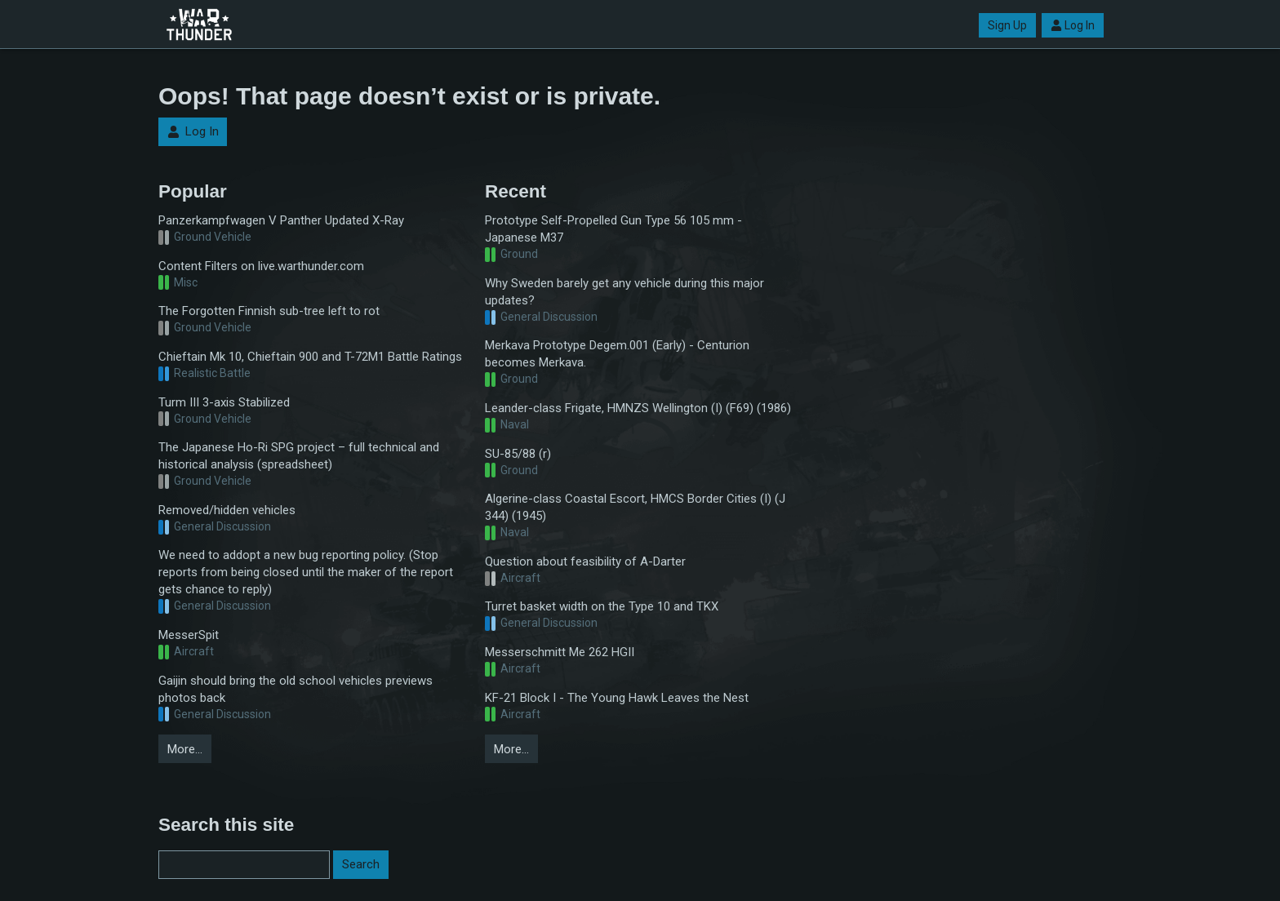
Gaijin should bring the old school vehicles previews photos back (295, 689)
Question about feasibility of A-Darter (585, 561)
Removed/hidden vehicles (227, 510)
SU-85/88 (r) (518, 453)
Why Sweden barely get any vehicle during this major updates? (624, 292)
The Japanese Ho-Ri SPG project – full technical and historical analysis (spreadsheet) (298, 456)
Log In (1073, 25)
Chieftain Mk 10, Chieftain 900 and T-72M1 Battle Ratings (310, 356)
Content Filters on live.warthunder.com (261, 266)
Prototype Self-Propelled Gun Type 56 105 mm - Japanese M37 (613, 229)
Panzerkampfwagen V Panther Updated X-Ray (281, 220)
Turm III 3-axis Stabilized (224, 402)
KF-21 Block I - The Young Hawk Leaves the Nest (617, 697)
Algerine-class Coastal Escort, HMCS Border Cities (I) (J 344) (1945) (635, 507)
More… (184, 749)
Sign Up (1007, 25)
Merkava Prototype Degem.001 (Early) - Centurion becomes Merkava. (617, 354)
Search (361, 864)
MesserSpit (188, 635)
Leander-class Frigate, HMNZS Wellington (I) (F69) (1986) (638, 408)
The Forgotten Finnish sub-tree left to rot (269, 311)
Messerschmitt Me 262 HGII (559, 652)
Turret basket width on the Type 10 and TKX (601, 606)
